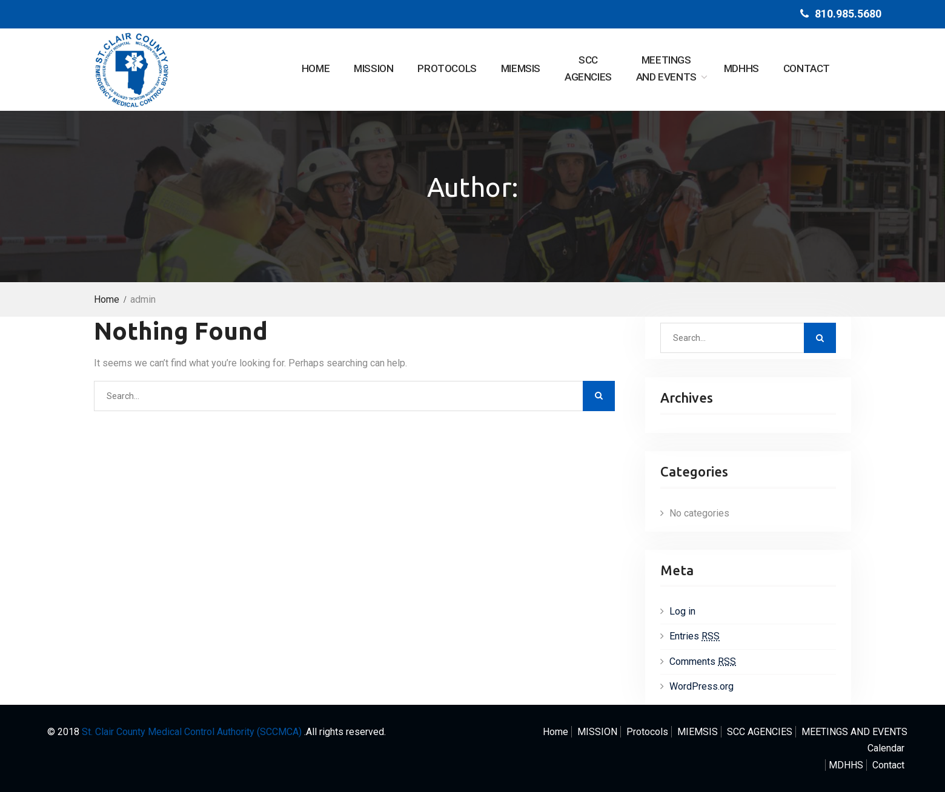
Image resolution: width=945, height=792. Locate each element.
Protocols (446, 68)
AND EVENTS (666, 67)
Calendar (885, 748)
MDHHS (741, 68)
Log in (682, 611)
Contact (806, 68)
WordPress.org (701, 686)
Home (316, 68)
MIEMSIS (520, 68)
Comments (702, 661)
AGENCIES (588, 67)
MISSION (373, 68)
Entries (694, 636)
